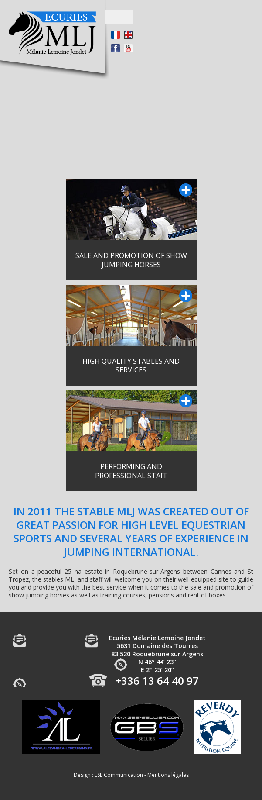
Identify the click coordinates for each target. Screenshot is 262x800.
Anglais (128, 35)
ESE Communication (119, 775)
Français (115, 35)
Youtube (128, 48)
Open (119, 17)
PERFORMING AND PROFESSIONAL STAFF (131, 471)
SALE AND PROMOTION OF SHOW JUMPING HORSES (131, 260)
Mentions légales (168, 775)
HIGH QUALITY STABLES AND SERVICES (131, 365)
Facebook (115, 48)
